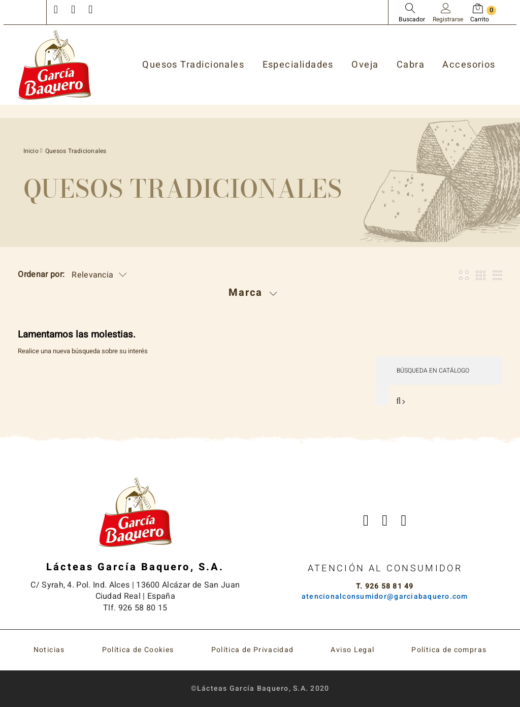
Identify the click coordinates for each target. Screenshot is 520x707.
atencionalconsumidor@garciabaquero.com (385, 596)
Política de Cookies (138, 649)
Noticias (49, 649)
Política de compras (448, 649)
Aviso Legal (352, 649)
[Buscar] (439, 370)
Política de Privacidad (252, 649)
